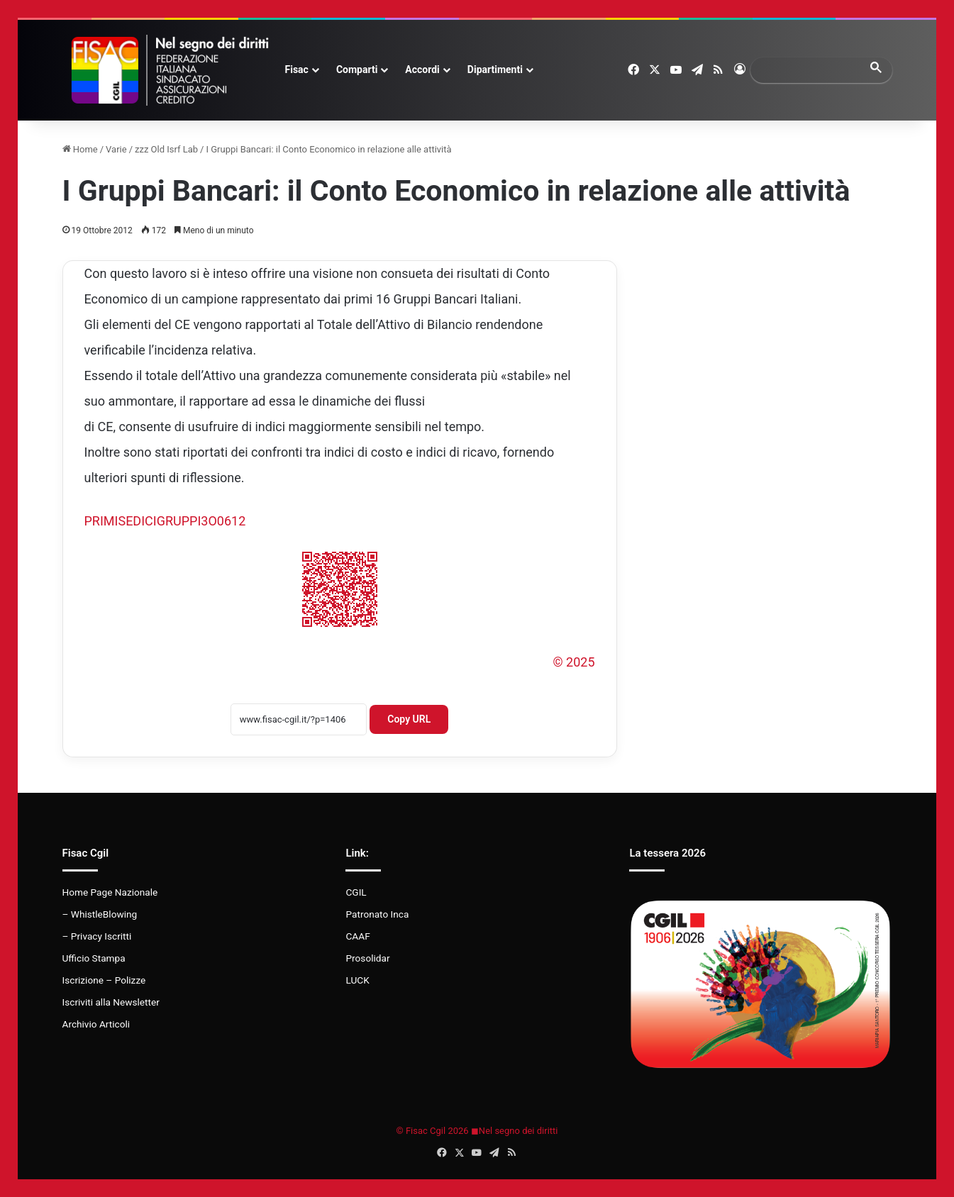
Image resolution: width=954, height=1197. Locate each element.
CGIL (355, 892)
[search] (809, 70)
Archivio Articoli (96, 1024)
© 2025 (573, 662)
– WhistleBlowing (100, 914)
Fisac (297, 69)
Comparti (356, 69)
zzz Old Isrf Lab (166, 149)
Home (80, 149)
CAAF (357, 936)
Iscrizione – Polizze (104, 980)
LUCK (357, 980)
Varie (116, 149)
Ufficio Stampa (94, 958)
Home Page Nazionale (110, 892)
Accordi (422, 69)
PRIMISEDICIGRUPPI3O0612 (165, 520)
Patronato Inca (377, 914)
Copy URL (409, 719)
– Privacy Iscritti (97, 936)
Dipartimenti (495, 69)
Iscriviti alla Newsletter (111, 1002)
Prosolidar (367, 958)
